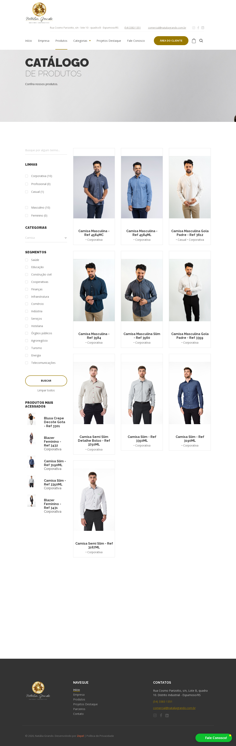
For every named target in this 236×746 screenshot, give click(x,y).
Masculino (34, 207)
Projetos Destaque (109, 40)
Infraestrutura (37, 296)
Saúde (32, 260)
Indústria (33, 311)
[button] (213, 738)
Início (28, 40)
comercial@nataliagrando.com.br (167, 27)
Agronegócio (36, 340)
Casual (32, 192)
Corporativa (35, 176)
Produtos (61, 40)
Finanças (34, 289)
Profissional (35, 184)
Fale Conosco (136, 40)
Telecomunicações (40, 363)
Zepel (80, 736)
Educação (34, 267)
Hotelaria (34, 326)
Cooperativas (36, 282)
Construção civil (38, 274)
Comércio (34, 304)
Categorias (80, 40)
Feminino (34, 215)
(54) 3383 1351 (132, 27)
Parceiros (79, 709)
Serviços (33, 318)
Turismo (33, 348)
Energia (33, 355)
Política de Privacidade (100, 736)
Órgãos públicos (38, 333)
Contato (78, 713)
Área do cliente (171, 40)
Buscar (46, 380)
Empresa (43, 40)
